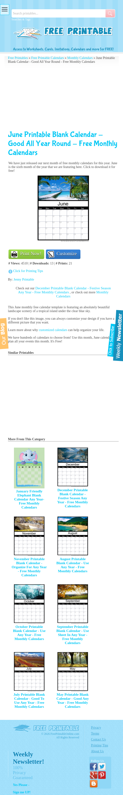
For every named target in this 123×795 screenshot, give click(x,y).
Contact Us (98, 739)
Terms (95, 733)
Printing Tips (99, 745)
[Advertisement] (63, 97)
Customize (67, 253)
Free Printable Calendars (47, 58)
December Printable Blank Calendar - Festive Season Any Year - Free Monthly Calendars (64, 290)
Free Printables (18, 58)
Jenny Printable (23, 279)
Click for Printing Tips (28, 271)
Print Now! (30, 253)
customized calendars (53, 330)
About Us (97, 751)
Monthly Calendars (80, 58)
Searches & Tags (21, 19)
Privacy (96, 727)
